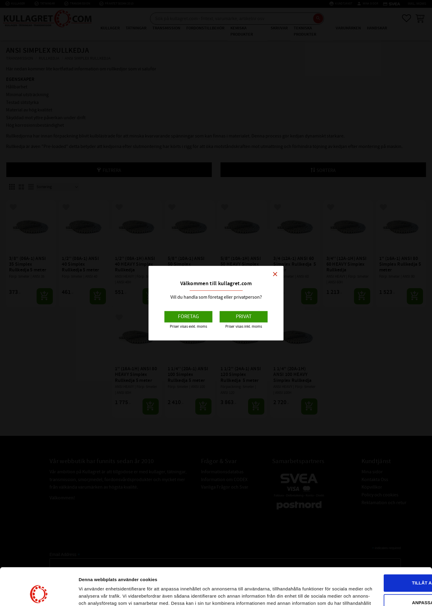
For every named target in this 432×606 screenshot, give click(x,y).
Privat (244, 316)
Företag (188, 316)
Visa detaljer (92, 594)
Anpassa (382, 562)
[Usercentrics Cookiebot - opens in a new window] (39, 594)
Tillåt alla (382, 542)
